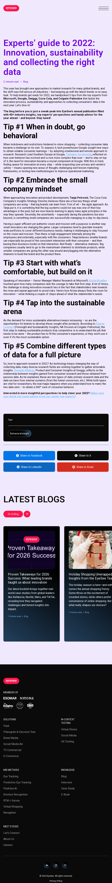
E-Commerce (11, 756)
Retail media (10, 738)
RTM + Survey (11, 800)
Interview (66, 782)
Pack (6, 725)
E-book (65, 794)
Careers (8, 845)
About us (8, 839)
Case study (68, 788)
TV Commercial (12, 750)
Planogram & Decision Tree (19, 732)
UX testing (67, 741)
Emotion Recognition (15, 794)
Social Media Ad (13, 744)
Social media (69, 735)
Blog (64, 776)
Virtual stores (69, 729)
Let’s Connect (11, 833)
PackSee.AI (10, 788)
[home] (11, 8)
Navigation (9, 812)
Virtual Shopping (13, 806)
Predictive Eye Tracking (17, 782)
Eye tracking (10, 776)
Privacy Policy (56, 881)
